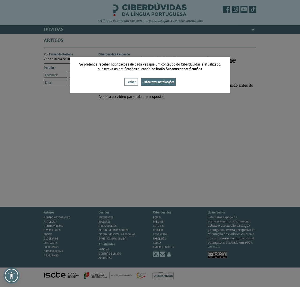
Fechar (131, 82)
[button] (11, 275)
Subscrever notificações (158, 82)
